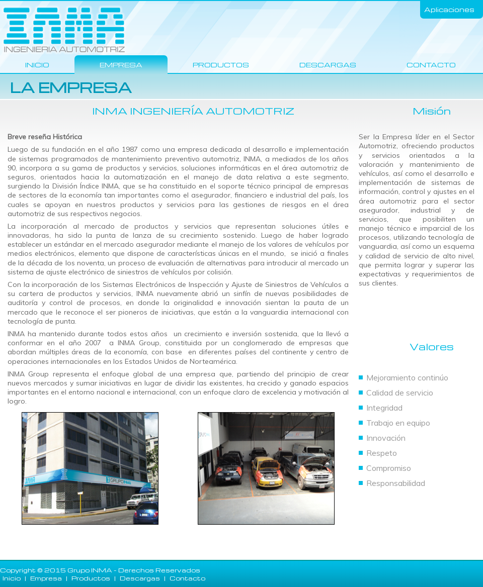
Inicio (37, 64)
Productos (221, 64)
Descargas (327, 64)
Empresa (121, 64)
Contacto (431, 64)
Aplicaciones (449, 9)
